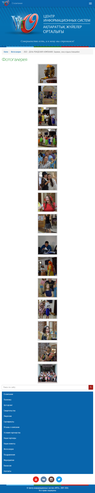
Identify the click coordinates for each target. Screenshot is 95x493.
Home (6, 52)
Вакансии (7, 465)
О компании (12, 3)
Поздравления (9, 454)
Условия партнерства (12, 432)
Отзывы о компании (11, 427)
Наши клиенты (9, 443)
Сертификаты (9, 421)
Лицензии (8, 416)
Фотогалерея (16, 52)
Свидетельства (9, 410)
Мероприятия (9, 460)
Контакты (7, 471)
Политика (7, 399)
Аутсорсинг (8, 405)
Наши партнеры (10, 438)
